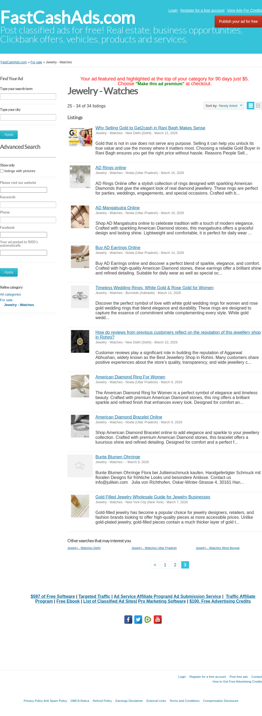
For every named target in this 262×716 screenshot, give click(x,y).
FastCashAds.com (67, 17)
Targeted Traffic (94, 596)
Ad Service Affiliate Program (142, 596)
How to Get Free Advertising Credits (237, 681)
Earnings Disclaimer (129, 700)
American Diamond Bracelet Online (128, 417)
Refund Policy (102, 700)
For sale (6, 300)
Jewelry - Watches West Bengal (217, 547)
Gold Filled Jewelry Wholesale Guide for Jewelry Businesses (152, 497)
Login (173, 10)
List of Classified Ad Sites (109, 601)
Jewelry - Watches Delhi (84, 547)
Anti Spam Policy (55, 700)
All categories (10, 294)
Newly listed (228, 106)
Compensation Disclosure (220, 700)
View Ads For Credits (244, 10)
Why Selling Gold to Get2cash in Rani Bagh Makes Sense (150, 128)
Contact (256, 676)
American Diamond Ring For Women (130, 377)
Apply (8, 135)
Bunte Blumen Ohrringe (117, 457)
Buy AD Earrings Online (117, 247)
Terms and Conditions (184, 700)
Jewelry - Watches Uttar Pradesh (154, 547)
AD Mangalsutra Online (117, 208)
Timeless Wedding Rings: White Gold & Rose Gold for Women (154, 287)
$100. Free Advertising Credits (220, 601)
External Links (156, 700)
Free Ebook (68, 601)
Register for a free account (202, 10)
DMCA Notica (80, 700)
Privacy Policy (33, 700)
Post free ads (238, 676)
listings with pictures (20, 171)
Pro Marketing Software (162, 601)
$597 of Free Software (53, 596)
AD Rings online (110, 167)
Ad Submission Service (197, 596)
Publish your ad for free (238, 21)
